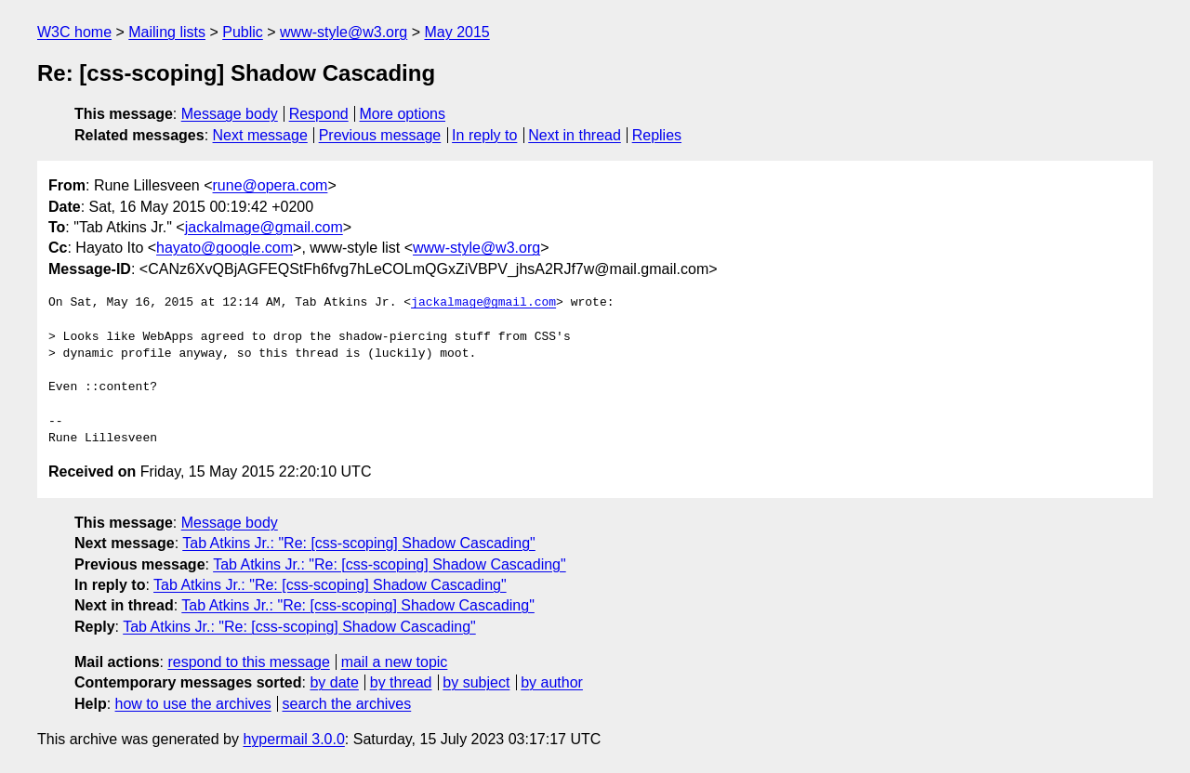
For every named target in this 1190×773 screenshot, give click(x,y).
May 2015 (456, 32)
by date (334, 682)
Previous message (380, 135)
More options (403, 114)
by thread (401, 682)
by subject (476, 682)
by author (552, 682)
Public (242, 32)
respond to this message (248, 662)
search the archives (347, 704)
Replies (656, 135)
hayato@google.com (224, 247)
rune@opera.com (270, 185)
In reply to (484, 135)
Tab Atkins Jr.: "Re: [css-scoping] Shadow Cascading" (359, 543)
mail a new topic (394, 662)
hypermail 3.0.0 (293, 739)
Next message (260, 135)
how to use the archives (193, 704)
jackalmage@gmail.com (264, 227)
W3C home (74, 32)
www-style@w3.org (343, 32)
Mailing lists (166, 32)
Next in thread (574, 135)
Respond (319, 114)
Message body (229, 114)
